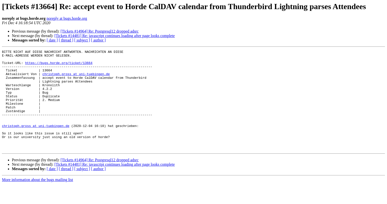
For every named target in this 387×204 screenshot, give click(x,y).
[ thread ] (66, 40)
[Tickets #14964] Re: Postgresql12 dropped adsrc (99, 31)
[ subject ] (82, 40)
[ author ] (98, 40)
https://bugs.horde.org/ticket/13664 (59, 65)
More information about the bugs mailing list (37, 200)
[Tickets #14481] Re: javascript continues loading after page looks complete (114, 36)
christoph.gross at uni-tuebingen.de (76, 79)
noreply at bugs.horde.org (67, 18)
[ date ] (52, 40)
